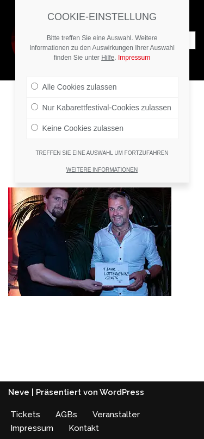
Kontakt (84, 428)
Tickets (25, 414)
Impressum (31, 428)
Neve (18, 392)
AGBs (66, 414)
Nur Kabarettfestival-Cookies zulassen (101, 107)
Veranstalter (116, 414)
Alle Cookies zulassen (74, 87)
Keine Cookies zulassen (77, 128)
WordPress (122, 392)
